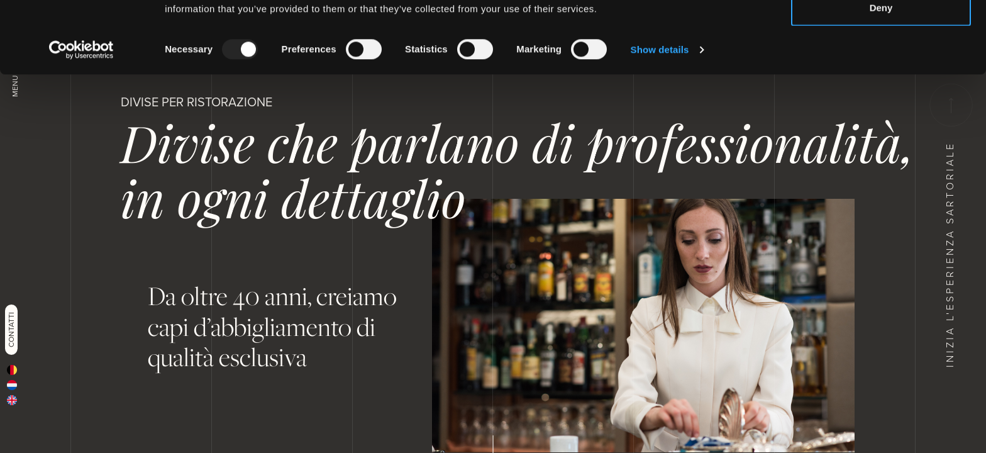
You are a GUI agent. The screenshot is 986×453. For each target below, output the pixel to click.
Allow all (881, 33)
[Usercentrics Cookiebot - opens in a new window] (81, 117)
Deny (881, 74)
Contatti (11, 329)
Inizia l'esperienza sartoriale (950, 225)
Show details (660, 116)
